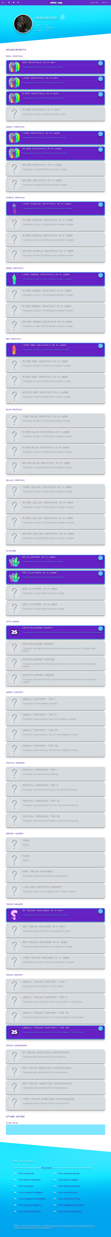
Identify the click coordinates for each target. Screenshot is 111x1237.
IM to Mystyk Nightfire (30, 1205)
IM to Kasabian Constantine (32, 1198)
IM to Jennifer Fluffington (31, 1192)
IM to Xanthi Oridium (68, 1192)
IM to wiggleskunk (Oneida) (71, 1205)
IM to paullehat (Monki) (30, 1211)
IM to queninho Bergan (69, 1173)
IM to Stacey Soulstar (69, 1186)
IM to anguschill (26, 1173)
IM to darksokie (26, 1186)
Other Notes (12, 1123)
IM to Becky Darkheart (30, 1179)
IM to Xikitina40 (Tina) (69, 1198)
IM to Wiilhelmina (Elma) (69, 1211)
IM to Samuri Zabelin (68, 1179)
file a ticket (46, 1167)
